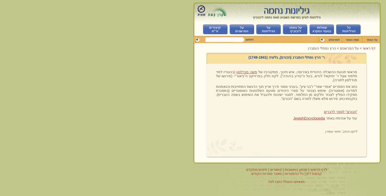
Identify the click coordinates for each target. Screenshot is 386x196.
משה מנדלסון (153, 72)
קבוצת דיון (220, 174)
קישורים (182, 170)
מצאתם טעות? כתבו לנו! (193, 182)
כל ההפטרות (200, 174)
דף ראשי (275, 48)
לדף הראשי (225, 170)
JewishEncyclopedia (215, 118)
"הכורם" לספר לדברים (247, 112)
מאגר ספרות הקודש (173, 174)
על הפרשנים (255, 48)
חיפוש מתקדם (163, 170)
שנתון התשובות (202, 170)
